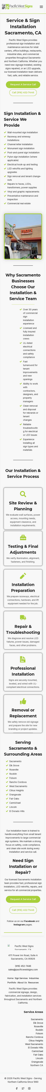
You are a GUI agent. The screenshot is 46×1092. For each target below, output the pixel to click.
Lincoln (39, 1058)
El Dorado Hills (35, 1047)
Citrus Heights (36, 1040)
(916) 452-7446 (23, 966)
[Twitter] (23, 1088)
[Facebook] (16, 1088)
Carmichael (37, 1051)
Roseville (38, 1026)
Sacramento (37, 1019)
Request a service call (23, 84)
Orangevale (37, 1062)
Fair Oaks (38, 1054)
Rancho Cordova (34, 1037)
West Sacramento (34, 1044)
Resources (33, 982)
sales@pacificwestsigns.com (23, 969)
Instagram (19, 924)
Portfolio (11, 982)
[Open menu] (41, 6)
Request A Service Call (23, 899)
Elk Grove (38, 1023)
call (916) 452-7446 (23, 92)
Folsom (39, 1033)
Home (10, 978)
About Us (22, 982)
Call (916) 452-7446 (23, 910)
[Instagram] (29, 1088)
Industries (34, 978)
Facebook (29, 921)
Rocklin (39, 1030)
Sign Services (21, 978)
